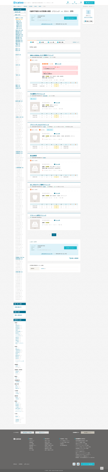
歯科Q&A (31, 448)
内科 (16, 324)
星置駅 (44, 157)
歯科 (16, 402)
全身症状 (42, 268)
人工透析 (17, 341)
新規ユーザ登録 (74, 3)
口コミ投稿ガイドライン (65, 440)
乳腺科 (17, 353)
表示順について (76, 42)
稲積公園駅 (45, 95)
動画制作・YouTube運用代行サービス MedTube (85, 457)
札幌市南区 (19, 37)
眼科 (16, 377)
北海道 (35, 6)
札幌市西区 (19, 38)
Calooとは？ (31, 440)
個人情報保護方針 (63, 445)
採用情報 (20, 464)
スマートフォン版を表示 (87, 464)
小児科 (17, 392)
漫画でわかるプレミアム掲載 (81, 443)
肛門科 (17, 372)
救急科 (17, 416)
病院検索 (25, 6)
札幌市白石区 (19, 34)
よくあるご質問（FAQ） (65, 442)
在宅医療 (30, 6)
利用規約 (62, 443)
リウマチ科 (18, 334)
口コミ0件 (58, 102)
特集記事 (31, 446)
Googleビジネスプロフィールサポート (83, 454)
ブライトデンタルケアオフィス (39, 125)
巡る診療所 (33, 155)
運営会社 (15, 464)
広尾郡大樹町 (19, 271)
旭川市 (18, 46)
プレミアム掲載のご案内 (80, 442)
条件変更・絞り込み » (70, 18)
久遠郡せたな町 (19, 117)
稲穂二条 (19, 22)
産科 (16, 385)
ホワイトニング (18, 411)
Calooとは (68, 3)
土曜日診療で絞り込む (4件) (46, 24)
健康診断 (17, 420)
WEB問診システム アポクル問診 (82, 448)
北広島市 (18, 88)
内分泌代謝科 (18, 331)
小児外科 (17, 393)
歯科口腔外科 (18, 408)
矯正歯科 (17, 404)
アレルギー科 (18, 335)
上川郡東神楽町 (19, 167)
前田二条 (19, 28)
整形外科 (17, 356)
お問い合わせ (26, 464)
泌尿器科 (17, 371)
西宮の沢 (19, 25)
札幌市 (40, 6)
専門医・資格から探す (49, 445)
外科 (16, 348)
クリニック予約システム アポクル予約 (83, 446)
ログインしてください (88, 17)
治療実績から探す (48, 443)
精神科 (17, 397)
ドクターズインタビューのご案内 (82, 445)
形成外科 (17, 358)
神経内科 (17, 337)
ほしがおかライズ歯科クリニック (40, 184)
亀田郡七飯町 (19, 101)
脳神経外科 (18, 355)
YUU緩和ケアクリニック (37, 94)
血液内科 (17, 338)
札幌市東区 (19, 33)
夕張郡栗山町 (19, 153)
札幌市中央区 (19, 30)
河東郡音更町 (19, 258)
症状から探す (47, 442)
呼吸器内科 (18, 325)
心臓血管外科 (18, 350)
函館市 (18, 43)
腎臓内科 (17, 340)
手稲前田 (19, 23)
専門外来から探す (48, 446)
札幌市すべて (19, 17)
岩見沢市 (18, 54)
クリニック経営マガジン (80, 451)
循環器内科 (18, 327)
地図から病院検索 (74, 258)
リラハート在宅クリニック (38, 215)
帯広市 (18, 50)
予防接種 (17, 419)
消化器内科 (18, 328)
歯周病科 (17, 405)
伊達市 (18, 86)
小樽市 (18, 44)
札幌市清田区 (19, 41)
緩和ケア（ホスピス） (20, 343)
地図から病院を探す (18, 315)
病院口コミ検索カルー (18, 6)
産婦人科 (17, 388)
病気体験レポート (32, 445)
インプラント (18, 409)
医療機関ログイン (87, 432)
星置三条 (19, 26)
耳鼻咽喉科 (18, 381)
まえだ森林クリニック (42, 55)
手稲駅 (44, 126)
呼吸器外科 (18, 349)
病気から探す (47, 440)
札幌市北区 (19, 31)
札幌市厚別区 (19, 40)
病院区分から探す (48, 448)
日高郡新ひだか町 (20, 257)
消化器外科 (18, 352)
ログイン (81, 3)
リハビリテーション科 (20, 361)
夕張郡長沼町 (19, 151)
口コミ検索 (31, 443)
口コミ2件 (59, 63)
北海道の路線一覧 (18, 307)
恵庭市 (18, 85)
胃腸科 (17, 330)
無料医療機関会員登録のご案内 (82, 440)
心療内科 (17, 398)
